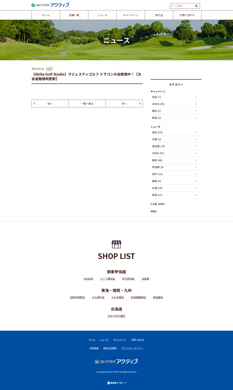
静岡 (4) (156, 181)
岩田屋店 (158, 297)
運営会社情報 (109, 348)
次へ (124, 103)
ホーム (92, 339)
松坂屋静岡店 (138, 297)
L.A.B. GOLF (158, 204)
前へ (50, 103)
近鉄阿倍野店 (77, 297)
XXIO (153, 211)
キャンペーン (158, 91)
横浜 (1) (156, 111)
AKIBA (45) (158, 104)
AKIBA (49, 69)
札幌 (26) (157, 188)
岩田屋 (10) (158, 146)
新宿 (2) (156, 118)
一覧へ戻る (87, 103)
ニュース (155, 127)
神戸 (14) (157, 174)
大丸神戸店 (98, 297)
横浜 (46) (157, 160)
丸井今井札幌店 (116, 316)
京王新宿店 (128, 279)
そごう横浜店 (107, 279)
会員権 (145, 279)
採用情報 (94, 348)
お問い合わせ (137, 339)
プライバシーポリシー (132, 348)
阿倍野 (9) (158, 167)
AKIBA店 (88, 279)
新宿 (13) (157, 195)
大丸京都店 (117, 297)
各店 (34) (157, 132)
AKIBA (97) (158, 153)
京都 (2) (156, 139)
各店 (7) (156, 97)
